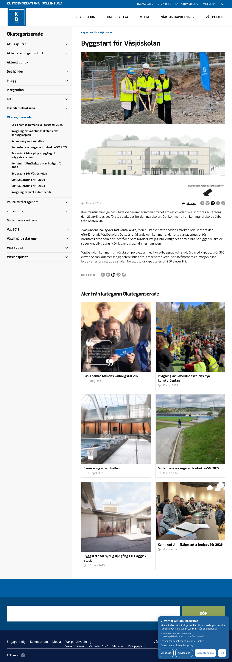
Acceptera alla (205, 653)
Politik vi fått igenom (22, 202)
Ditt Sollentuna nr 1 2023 (28, 186)
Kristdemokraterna (21, 108)
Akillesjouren (16, 44)
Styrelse (118, 646)
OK (222, 653)
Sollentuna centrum (22, 220)
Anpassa (166, 653)
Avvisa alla (184, 653)
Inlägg (11, 81)
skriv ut (189, 203)
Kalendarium (117, 17)
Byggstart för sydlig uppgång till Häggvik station (34, 155)
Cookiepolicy (167, 645)
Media (144, 17)
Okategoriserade (19, 117)
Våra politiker (74, 646)
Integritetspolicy (184, 645)
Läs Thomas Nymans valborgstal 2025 (37, 125)
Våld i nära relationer (22, 239)
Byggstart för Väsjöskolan (29, 173)
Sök (203, 613)
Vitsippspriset (17, 257)
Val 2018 (13, 229)
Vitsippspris (164, 3)
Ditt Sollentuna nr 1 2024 (28, 180)
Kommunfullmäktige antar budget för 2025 (37, 165)
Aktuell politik (17, 62)
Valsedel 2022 (98, 646)
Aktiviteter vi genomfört (25, 53)
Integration (15, 90)
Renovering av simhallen (27, 141)
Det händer (15, 72)
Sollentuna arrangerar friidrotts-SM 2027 (39, 147)
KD (9, 99)
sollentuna (15, 211)
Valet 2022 (15, 248)
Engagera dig (145, 3)
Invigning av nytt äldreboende (31, 192)
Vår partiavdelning (186, 3)
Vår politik (209, 3)
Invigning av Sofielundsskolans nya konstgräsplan (34, 133)
